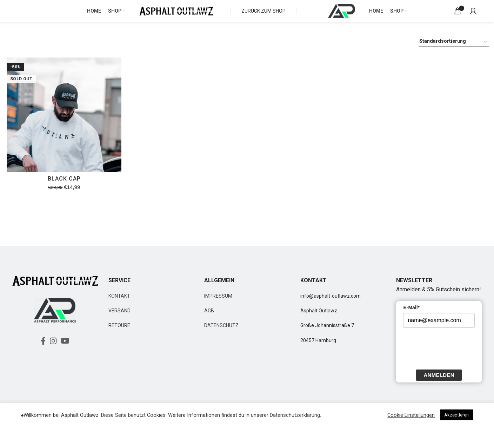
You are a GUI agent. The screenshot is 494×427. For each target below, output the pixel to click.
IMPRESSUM (218, 302)
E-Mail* (411, 313)
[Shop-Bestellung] (454, 48)
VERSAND (119, 316)
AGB (209, 316)
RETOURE (119, 331)
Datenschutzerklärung (295, 415)
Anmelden (438, 381)
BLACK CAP (63, 185)
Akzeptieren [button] (456, 415)
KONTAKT (119, 302)
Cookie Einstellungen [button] (411, 415)
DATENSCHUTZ (221, 331)
